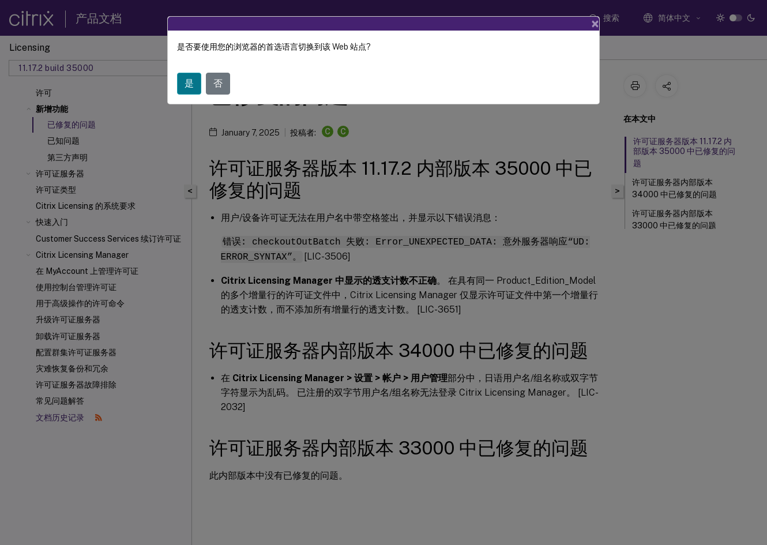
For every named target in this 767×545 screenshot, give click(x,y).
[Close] (595, 23)
